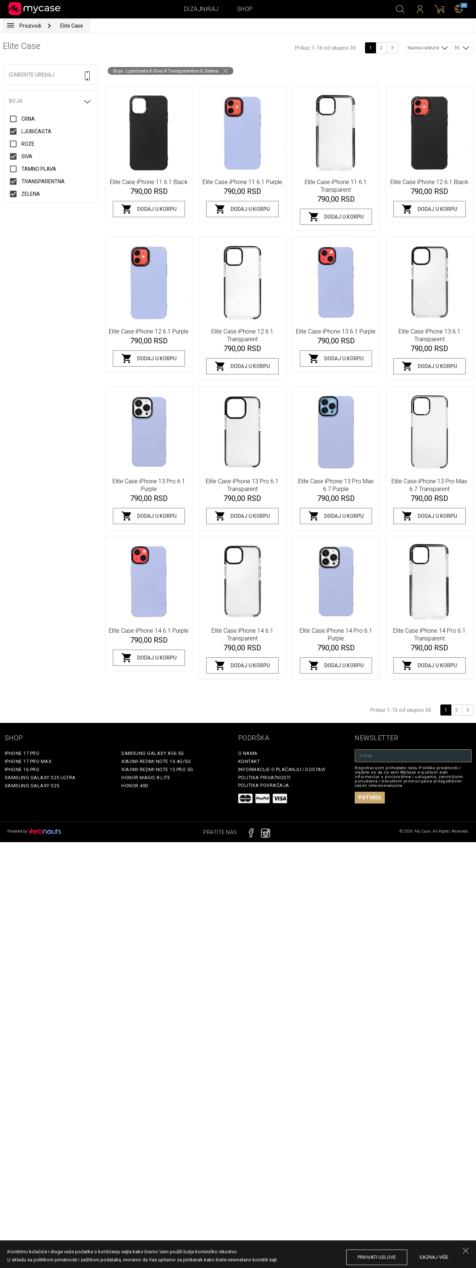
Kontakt (249, 761)
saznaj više (433, 1257)
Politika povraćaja (263, 785)
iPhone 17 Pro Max (28, 761)
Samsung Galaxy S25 (32, 785)
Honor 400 (134, 785)
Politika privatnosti (264, 777)
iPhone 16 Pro (22, 769)
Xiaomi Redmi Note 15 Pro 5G (157, 769)
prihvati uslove (377, 1257)
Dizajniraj (201, 9)
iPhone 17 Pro (22, 753)
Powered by (34, 831)
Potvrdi (369, 798)
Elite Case (71, 26)
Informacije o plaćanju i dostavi (281, 769)
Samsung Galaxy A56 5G (152, 753)
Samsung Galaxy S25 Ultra (40, 777)
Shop (245, 9)
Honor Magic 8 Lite (145, 777)
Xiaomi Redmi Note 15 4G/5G (156, 761)
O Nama (248, 753)
